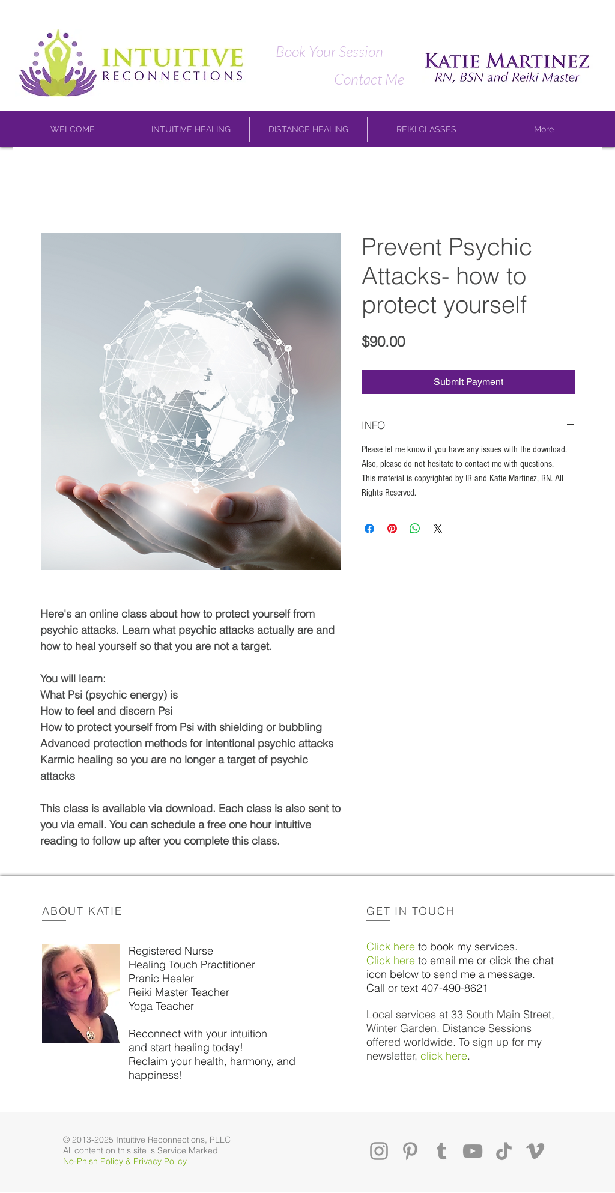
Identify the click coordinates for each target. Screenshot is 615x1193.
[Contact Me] (368, 79)
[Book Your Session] (329, 51)
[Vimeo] (535, 1151)
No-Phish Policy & (98, 1161)
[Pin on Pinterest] (392, 528)
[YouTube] (473, 1151)
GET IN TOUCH (410, 911)
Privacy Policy (160, 1161)
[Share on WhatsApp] (415, 528)
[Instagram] (379, 1151)
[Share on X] (438, 528)
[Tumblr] (441, 1151)
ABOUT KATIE (82, 911)
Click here (390, 946)
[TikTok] (504, 1151)
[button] (73, 129)
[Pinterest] (410, 1151)
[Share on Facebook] (369, 528)
